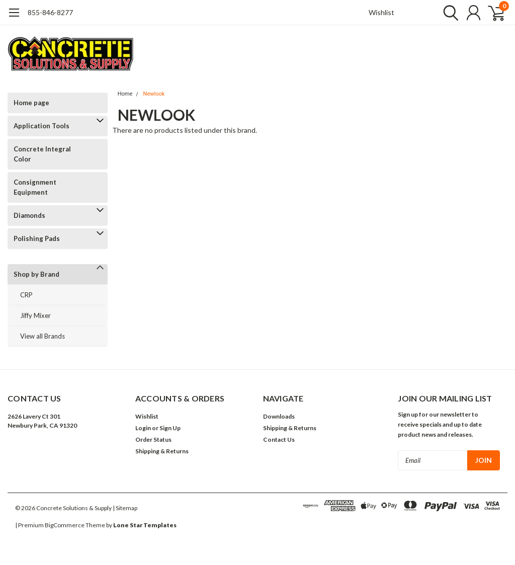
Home (125, 94)
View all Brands (42, 336)
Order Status (153, 439)
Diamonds (29, 215)
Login (143, 428)
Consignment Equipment (35, 187)
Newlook (154, 94)
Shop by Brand (36, 274)
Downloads (279, 416)
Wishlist (381, 12)
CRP (26, 295)
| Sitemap (125, 508)
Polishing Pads (37, 238)
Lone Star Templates (145, 525)
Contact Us (279, 439)
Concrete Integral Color (42, 154)
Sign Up (170, 428)
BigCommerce (64, 525)
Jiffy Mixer (35, 315)
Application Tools (41, 126)
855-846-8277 (50, 12)
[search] (448, 12)
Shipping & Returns (162, 451)
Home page (31, 103)
